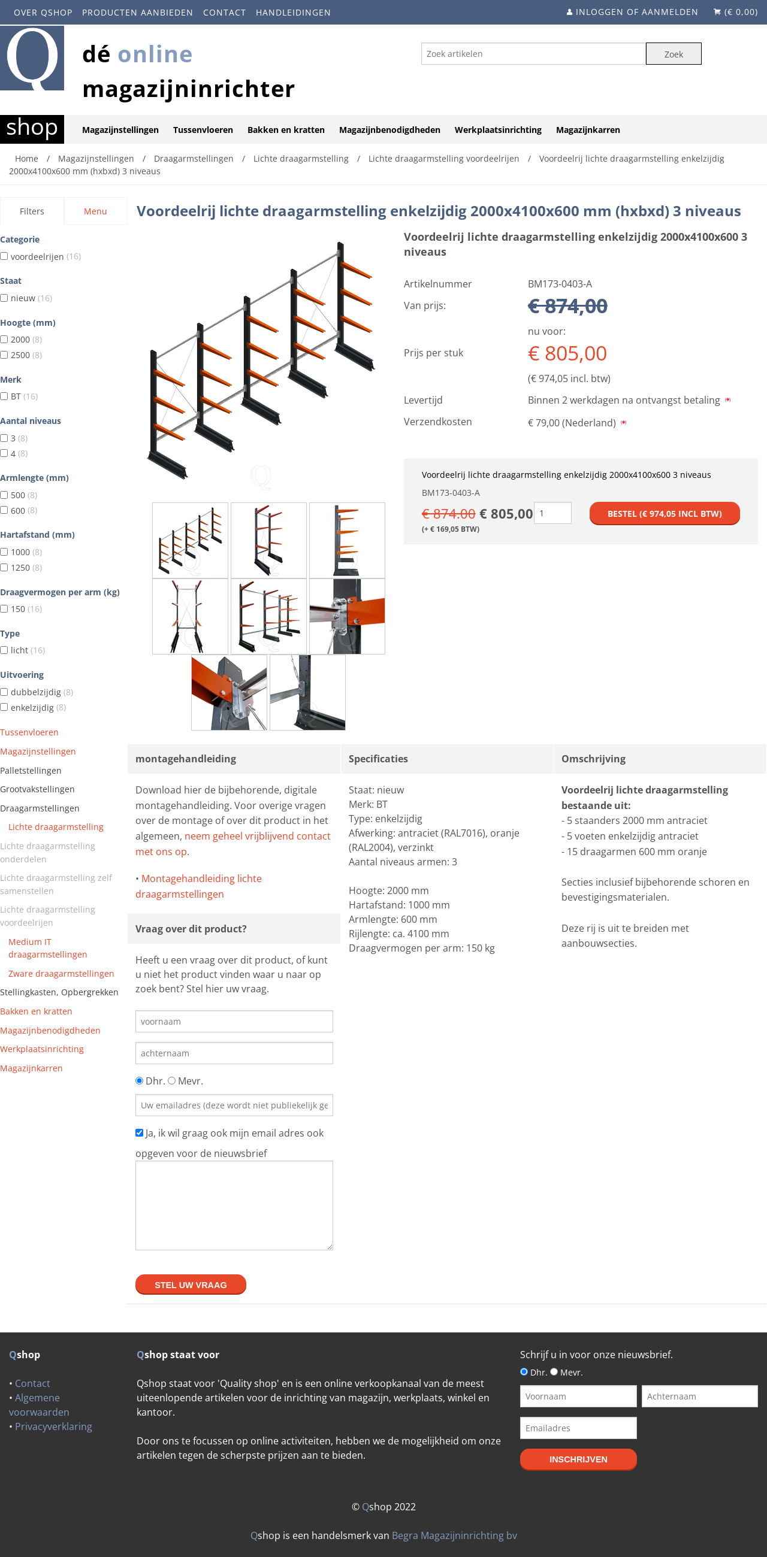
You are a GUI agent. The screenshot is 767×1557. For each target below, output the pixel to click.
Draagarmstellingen (40, 808)
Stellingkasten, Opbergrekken (59, 992)
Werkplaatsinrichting (498, 129)
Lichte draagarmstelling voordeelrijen (47, 916)
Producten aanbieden (138, 12)
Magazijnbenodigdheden (389, 129)
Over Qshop (43, 12)
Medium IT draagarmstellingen (47, 948)
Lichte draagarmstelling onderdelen (47, 852)
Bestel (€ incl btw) (665, 513)
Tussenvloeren (203, 129)
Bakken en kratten (286, 129)
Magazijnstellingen (120, 129)
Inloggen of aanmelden (637, 11)
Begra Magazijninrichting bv (454, 1535)
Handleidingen (293, 12)
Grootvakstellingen (37, 789)
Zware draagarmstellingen (61, 973)
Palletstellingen (31, 770)
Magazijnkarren (588, 129)
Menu (95, 211)
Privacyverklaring (53, 1426)
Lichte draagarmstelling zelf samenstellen (56, 884)
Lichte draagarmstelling (56, 826)
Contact (224, 12)
